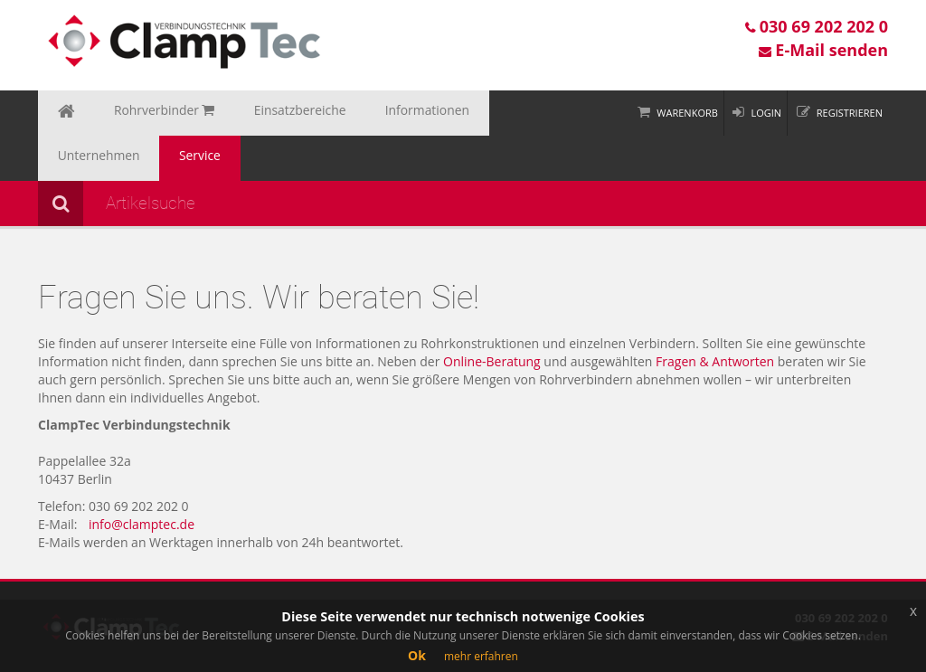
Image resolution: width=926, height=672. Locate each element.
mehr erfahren (481, 656)
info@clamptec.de (141, 478)
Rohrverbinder (143, 113)
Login (766, 112)
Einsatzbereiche (261, 113)
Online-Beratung (492, 316)
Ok (417, 655)
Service (561, 113)
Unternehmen (476, 113)
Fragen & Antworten (715, 316)
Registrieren (850, 112)
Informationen (371, 113)
